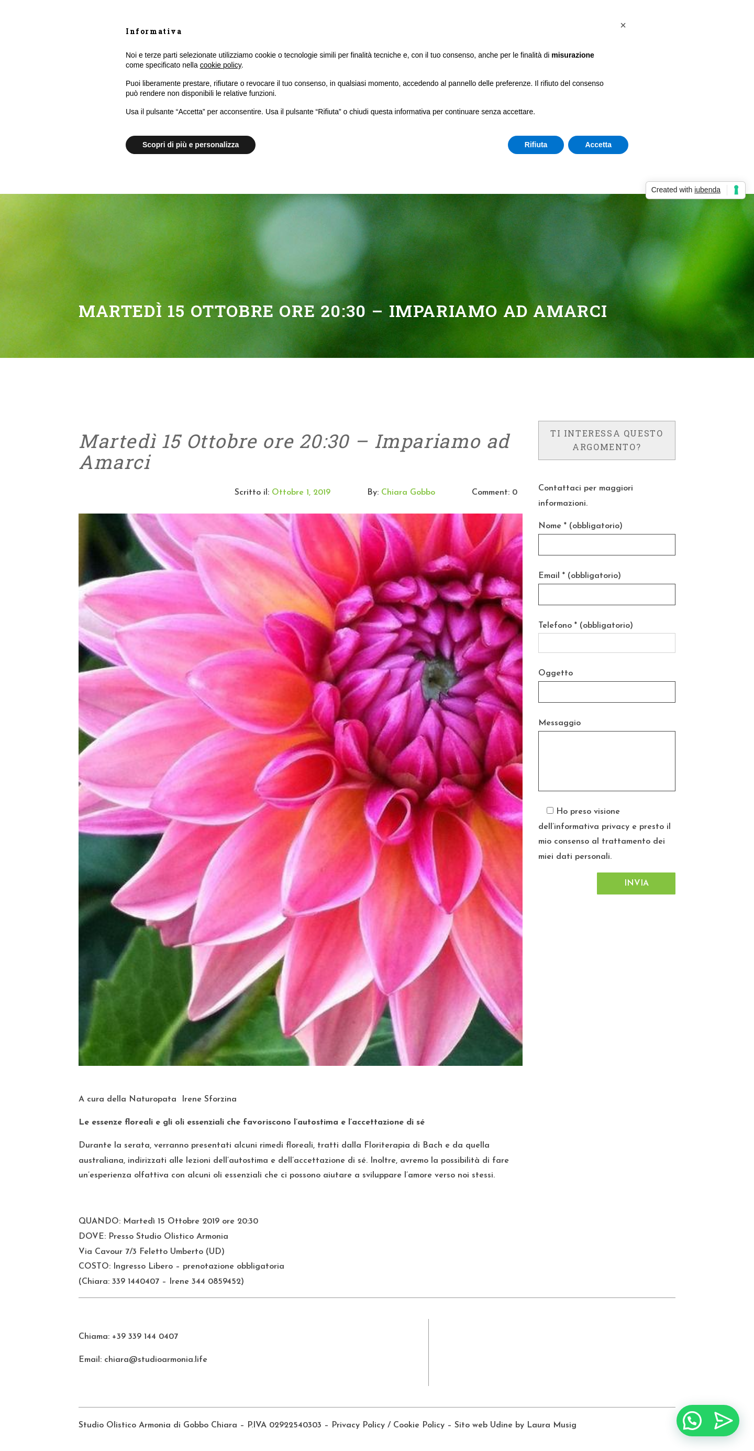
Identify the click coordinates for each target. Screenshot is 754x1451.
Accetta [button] (598, 144)
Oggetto (555, 673)
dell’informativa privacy (583, 827)
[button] (623, 25)
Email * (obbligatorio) (579, 576)
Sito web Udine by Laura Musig (516, 1425)
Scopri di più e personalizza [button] (190, 144)
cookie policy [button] (220, 65)
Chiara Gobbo (408, 492)
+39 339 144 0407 (145, 1337)
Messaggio (559, 723)
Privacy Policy (358, 1425)
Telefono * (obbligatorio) (585, 625)
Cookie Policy (419, 1425)
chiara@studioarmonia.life (155, 1360)
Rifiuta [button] (536, 144)
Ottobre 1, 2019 (301, 492)
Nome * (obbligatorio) (580, 526)
